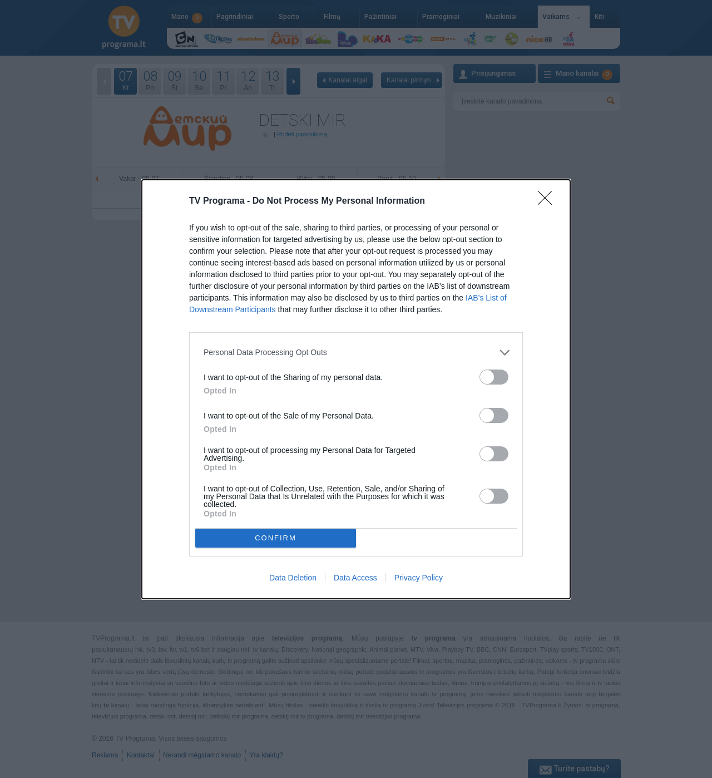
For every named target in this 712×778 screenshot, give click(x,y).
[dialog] (356, 389)
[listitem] (356, 352)
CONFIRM (275, 538)
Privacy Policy (418, 577)
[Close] (548, 201)
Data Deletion (293, 577)
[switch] (493, 377)
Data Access (355, 577)
